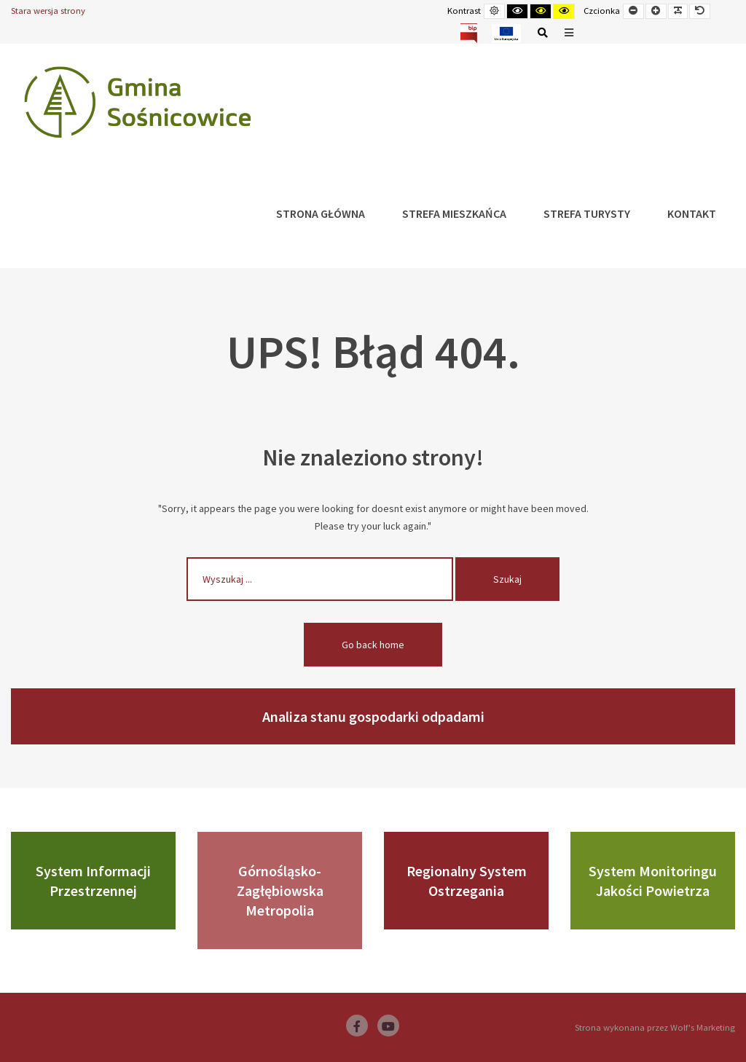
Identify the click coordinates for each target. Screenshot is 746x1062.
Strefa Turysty (586, 213)
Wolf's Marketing (702, 1027)
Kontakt (691, 213)
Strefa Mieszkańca (454, 213)
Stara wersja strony (48, 10)
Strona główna (320, 213)
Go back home (373, 644)
